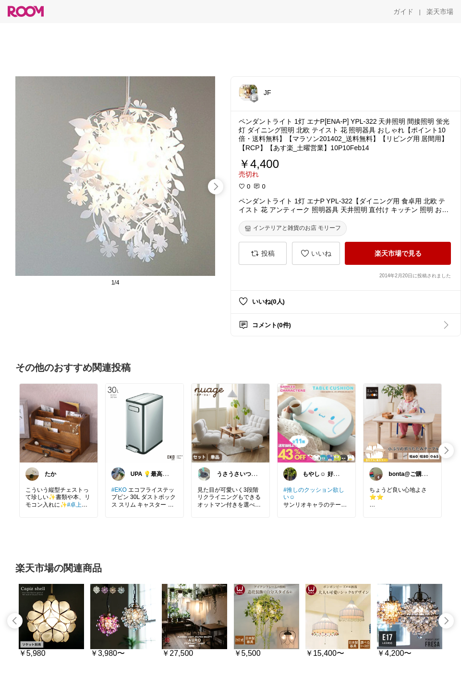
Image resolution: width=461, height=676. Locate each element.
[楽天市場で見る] (398, 253)
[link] (58, 423)
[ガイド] (403, 11)
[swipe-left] (15, 621)
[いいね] (316, 253)
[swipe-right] (215, 186)
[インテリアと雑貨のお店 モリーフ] (293, 228)
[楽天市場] (439, 11)
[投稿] (263, 253)
